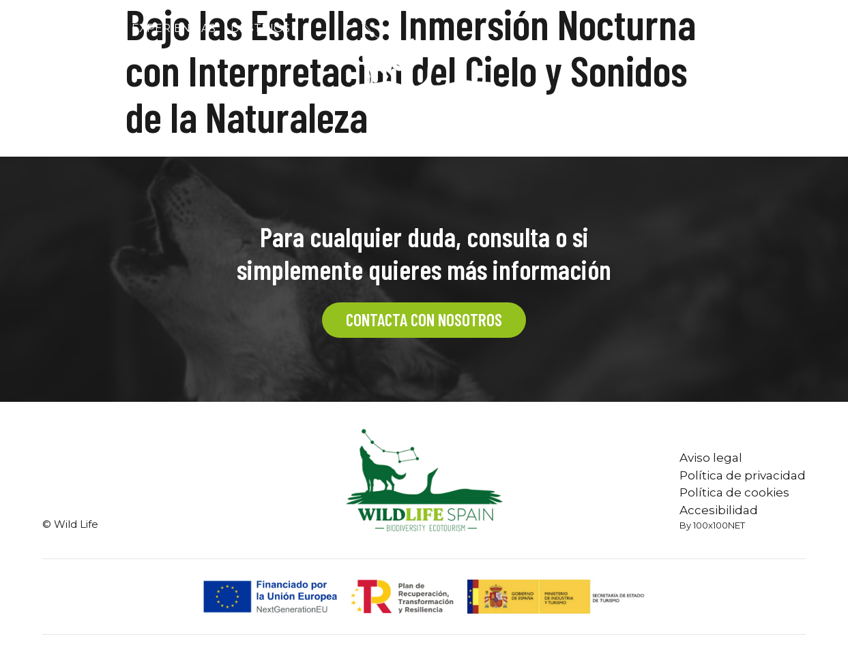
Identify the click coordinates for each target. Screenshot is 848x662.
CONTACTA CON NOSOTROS (424, 319)
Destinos (260, 28)
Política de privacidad (742, 475)
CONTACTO (740, 28)
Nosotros (83, 28)
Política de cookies (734, 492)
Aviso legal (710, 457)
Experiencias (174, 28)
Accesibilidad (718, 510)
